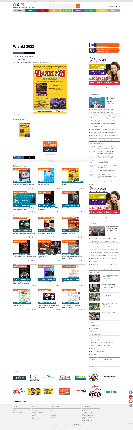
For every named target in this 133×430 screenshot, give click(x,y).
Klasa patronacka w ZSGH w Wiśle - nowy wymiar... (105, 255)
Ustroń (95, 1)
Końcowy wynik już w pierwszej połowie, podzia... (104, 132)
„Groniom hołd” (95, 261)
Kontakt (33, 417)
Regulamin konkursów (87, 420)
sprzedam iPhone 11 (96, 331)
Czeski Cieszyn (33, 1)
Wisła (100, 1)
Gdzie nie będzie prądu (97, 126)
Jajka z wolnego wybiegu (97, 351)
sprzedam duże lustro (97, 340)
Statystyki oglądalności (37, 412)
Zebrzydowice (107, 1)
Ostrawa (77, 1)
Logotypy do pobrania (37, 410)
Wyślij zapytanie (35, 418)
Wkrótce (30, 10)
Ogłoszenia (78, 10)
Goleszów (47, 1)
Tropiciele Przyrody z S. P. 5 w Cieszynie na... (103, 264)
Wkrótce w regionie (97, 143)
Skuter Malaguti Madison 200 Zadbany (102, 343)
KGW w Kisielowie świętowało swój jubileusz (103, 109)
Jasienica (65, 1)
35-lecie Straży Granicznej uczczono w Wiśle (103, 121)
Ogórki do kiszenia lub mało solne (100, 345)
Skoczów (83, 1)
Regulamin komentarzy (87, 415)
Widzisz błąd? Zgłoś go (50, 161)
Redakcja (15, 410)
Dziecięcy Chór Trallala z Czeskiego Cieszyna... (104, 238)
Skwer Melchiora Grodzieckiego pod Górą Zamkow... (105, 118)
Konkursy (114, 10)
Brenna (14, 1)
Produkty (34, 414)
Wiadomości (18, 10)
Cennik (33, 415)
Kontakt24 (43, 10)
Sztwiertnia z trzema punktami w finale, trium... (104, 123)
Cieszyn (25, 1)
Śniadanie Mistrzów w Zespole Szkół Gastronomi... (105, 252)
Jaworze (71, 1)
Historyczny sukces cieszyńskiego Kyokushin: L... (104, 250)
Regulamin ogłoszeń (87, 414)
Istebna (59, 1)
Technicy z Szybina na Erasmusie (100, 247)
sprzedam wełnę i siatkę (97, 337)
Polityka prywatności (87, 412)
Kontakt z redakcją (17, 412)
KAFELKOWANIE (95, 328)
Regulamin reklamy (86, 418)
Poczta (52, 419)
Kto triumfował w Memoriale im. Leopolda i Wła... (105, 129)
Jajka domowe (94, 348)
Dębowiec (41, 1)
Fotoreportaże (95, 272)
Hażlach (53, 1)
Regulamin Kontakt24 (87, 422)
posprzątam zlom (96, 334)
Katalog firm (66, 10)
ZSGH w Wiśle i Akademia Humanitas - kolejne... (104, 244)
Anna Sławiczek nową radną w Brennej (102, 112)
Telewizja (54, 10)
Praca (90, 10)
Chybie (20, 1)
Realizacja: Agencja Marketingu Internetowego (66, 425)
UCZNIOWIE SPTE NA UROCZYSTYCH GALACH (103, 241)
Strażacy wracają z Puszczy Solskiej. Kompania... (104, 135)
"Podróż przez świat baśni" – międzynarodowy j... (104, 258)
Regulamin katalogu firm (88, 417)
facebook (18, 53)
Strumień (89, 1)
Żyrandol (93, 354)
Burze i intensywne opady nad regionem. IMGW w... (105, 115)
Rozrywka (102, 10)
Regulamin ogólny (86, 410)
